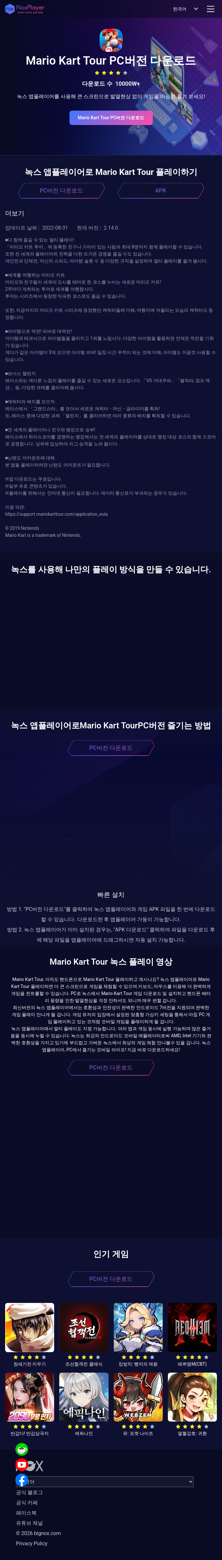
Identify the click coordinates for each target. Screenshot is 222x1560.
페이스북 (26, 1513)
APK (160, 190)
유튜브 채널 (29, 1523)
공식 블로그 (29, 1492)
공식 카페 (27, 1503)
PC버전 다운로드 (61, 190)
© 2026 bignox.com (38, 1533)
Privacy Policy (32, 1543)
